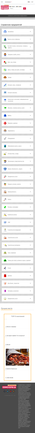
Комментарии (8, 395)
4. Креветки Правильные (11, 368)
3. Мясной (7, 344)
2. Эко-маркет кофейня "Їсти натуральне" (15, 335)
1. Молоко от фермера (10, 326)
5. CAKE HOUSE (9, 377)
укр (32, 2)
